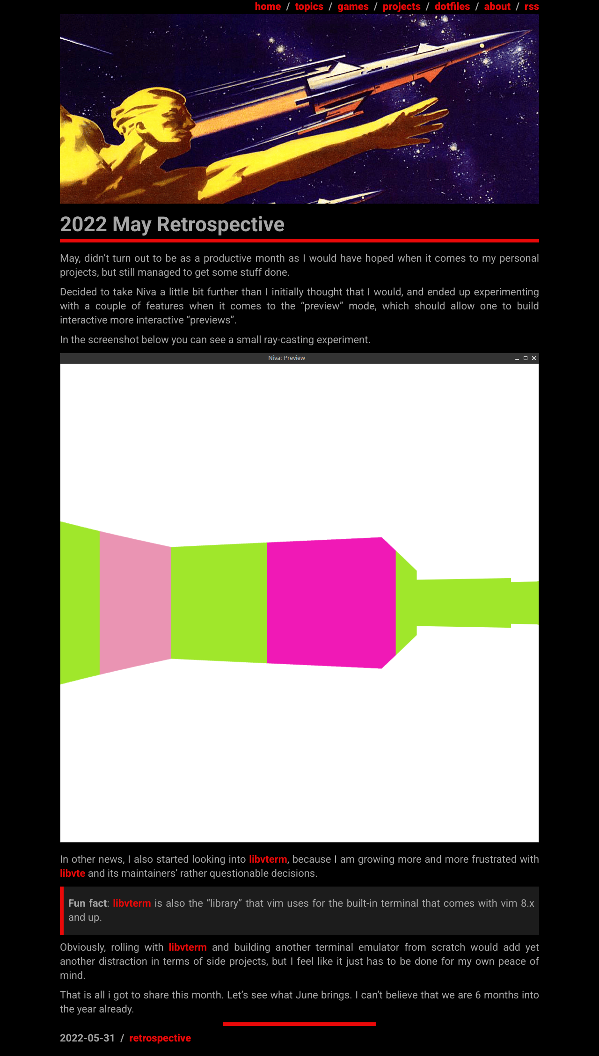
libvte (72, 874)
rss (532, 7)
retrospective (160, 1038)
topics (309, 7)
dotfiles (452, 7)
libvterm (268, 859)
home (268, 7)
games (353, 7)
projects (402, 7)
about (497, 7)
